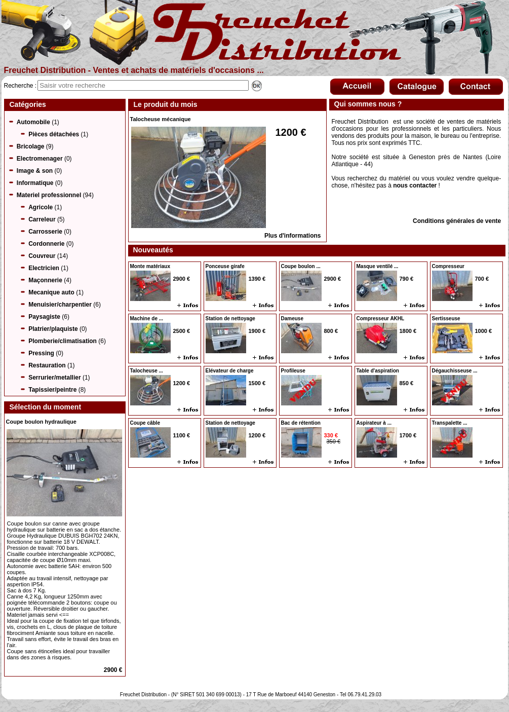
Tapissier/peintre (52, 389)
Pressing (41, 353)
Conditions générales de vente (457, 220)
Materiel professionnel (49, 195)
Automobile (33, 122)
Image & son (35, 170)
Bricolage (31, 146)
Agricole (40, 207)
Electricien (43, 268)
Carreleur (41, 219)
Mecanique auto (51, 292)
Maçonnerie (45, 280)
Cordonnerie (46, 243)
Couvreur (41, 255)
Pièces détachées (53, 134)
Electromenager (40, 158)
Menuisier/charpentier (60, 304)
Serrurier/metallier (54, 377)
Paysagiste (44, 316)
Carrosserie (45, 231)
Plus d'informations (292, 235)
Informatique (35, 182)
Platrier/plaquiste (52, 328)
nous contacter (415, 185)
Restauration (46, 365)
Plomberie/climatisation (62, 341)
